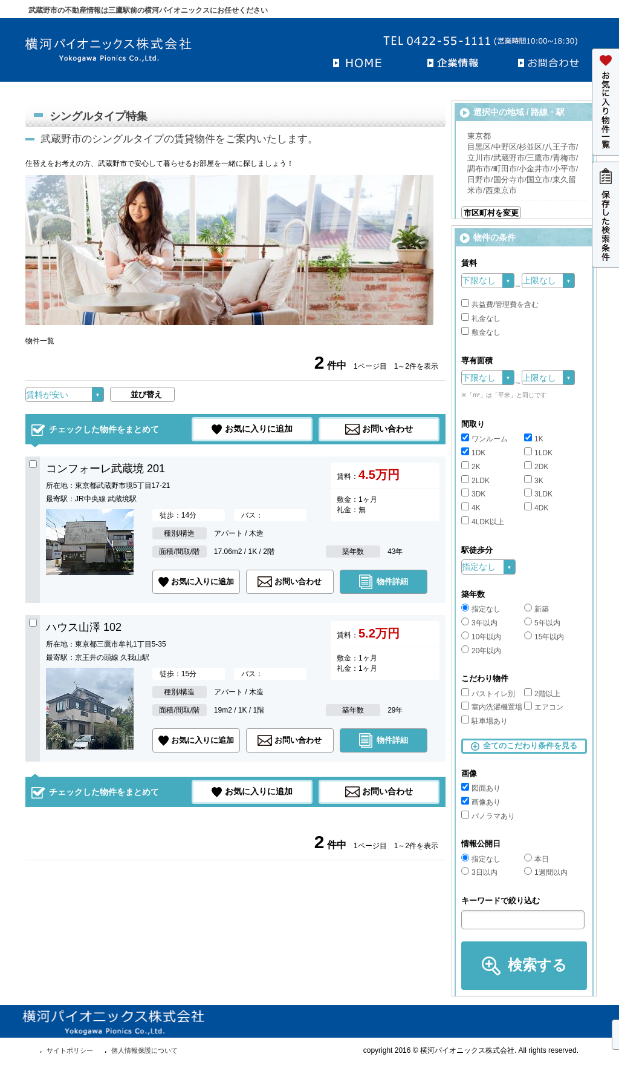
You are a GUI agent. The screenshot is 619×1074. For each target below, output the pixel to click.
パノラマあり (488, 816)
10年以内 (481, 637)
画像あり (481, 802)
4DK (536, 508)
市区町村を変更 (491, 212)
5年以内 (542, 623)
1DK (473, 453)
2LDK (475, 480)
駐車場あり (484, 721)
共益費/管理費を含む (500, 304)
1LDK (538, 453)
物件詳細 (392, 581)
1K (533, 439)
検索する (537, 965)
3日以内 (479, 872)
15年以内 (544, 637)
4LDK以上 (482, 522)
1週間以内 (546, 872)
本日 (536, 859)
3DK (473, 494)
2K (471, 467)
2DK (536, 467)
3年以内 (479, 623)
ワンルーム (484, 439)
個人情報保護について (144, 1050)
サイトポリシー (70, 1050)
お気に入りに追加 (259, 428)
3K (533, 480)
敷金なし (481, 332)
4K (471, 508)
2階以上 (542, 694)
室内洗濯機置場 (491, 707)
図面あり (481, 788)
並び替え (146, 394)
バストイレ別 (488, 694)
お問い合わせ (387, 428)
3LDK (538, 494)
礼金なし (481, 318)
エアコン (543, 707)
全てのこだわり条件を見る (530, 745)
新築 (536, 609)
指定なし (481, 609)
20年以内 (481, 651)
